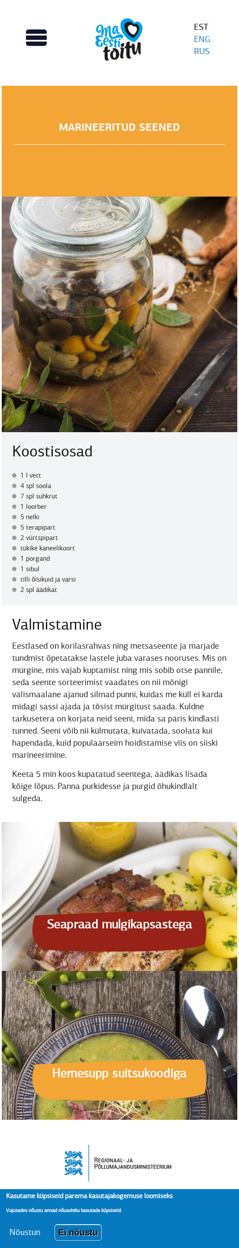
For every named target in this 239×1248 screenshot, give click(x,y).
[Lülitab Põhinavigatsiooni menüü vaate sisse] (36, 37)
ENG (202, 39)
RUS (202, 51)
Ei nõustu (78, 1237)
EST (201, 27)
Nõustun (25, 1237)
